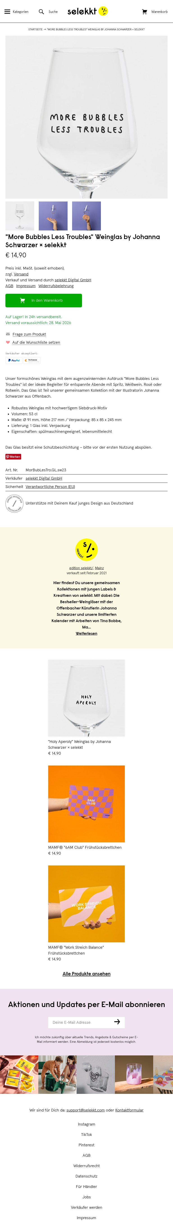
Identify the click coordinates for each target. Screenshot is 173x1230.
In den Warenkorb (47, 301)
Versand (21, 274)
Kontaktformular (129, 1110)
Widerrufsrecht (86, 1166)
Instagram (86, 1124)
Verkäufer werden (86, 1208)
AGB (87, 1156)
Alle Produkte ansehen (87, 974)
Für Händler (86, 1187)
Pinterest (86, 1145)
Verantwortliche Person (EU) (50, 487)
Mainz (99, 568)
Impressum (86, 1218)
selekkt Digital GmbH (73, 280)
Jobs (86, 1197)
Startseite (35, 29)
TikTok (86, 1135)
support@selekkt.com (85, 1110)
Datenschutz (86, 1176)
